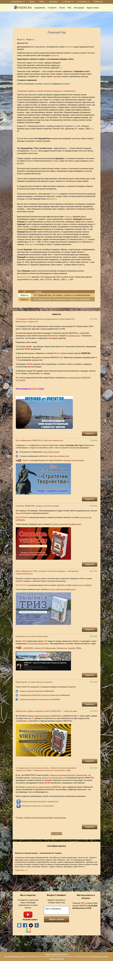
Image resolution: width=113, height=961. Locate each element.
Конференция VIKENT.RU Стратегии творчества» (39, 695)
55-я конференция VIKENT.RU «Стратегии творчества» (39, 440)
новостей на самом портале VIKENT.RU (44, 787)
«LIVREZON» (21, 721)
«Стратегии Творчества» (38, 644)
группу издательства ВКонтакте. (67, 524)
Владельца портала (100, 956)
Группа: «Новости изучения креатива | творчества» (41, 818)
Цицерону (54, 55)
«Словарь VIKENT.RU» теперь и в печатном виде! (37, 506)
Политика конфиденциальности (56, 954)
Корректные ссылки (56, 959)
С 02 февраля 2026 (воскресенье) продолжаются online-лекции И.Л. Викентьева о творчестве (45, 320)
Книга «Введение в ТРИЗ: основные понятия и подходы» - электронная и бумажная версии (47, 572)
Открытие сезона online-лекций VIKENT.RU (85, 905)
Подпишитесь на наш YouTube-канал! (32, 636)
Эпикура (68, 47)
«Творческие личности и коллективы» (35, 699)
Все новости (56, 834)
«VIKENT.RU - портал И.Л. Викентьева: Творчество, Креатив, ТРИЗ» (52, 648)
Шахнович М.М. (24, 277)
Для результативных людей (14, 956)
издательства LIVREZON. (82, 585)
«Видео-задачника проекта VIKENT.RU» (44, 716)
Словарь (83, 2)
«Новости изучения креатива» (32, 691)
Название (38, 292)
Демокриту (51, 199)
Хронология (17, 2)
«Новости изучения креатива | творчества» (68, 775)
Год (24, 292)
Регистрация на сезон (30, 389)
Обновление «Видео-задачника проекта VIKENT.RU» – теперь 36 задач (46, 711)
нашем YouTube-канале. (75, 460)
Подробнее (89, 433)
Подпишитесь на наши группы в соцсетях (34, 682)
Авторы (67, 2)
